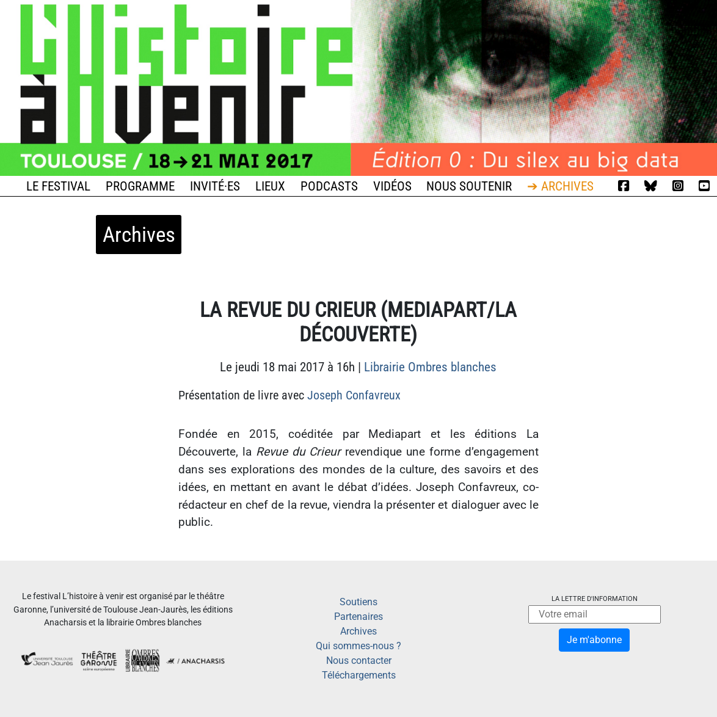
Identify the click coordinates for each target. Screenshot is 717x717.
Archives (358, 631)
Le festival (58, 186)
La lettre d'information (594, 599)
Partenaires (358, 616)
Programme (140, 186)
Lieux (270, 186)
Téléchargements (359, 675)
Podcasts (329, 186)
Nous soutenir (469, 186)
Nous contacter (358, 660)
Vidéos (392, 186)
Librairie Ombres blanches (430, 367)
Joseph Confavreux (354, 395)
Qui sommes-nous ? (358, 646)
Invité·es (215, 186)
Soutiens (358, 602)
